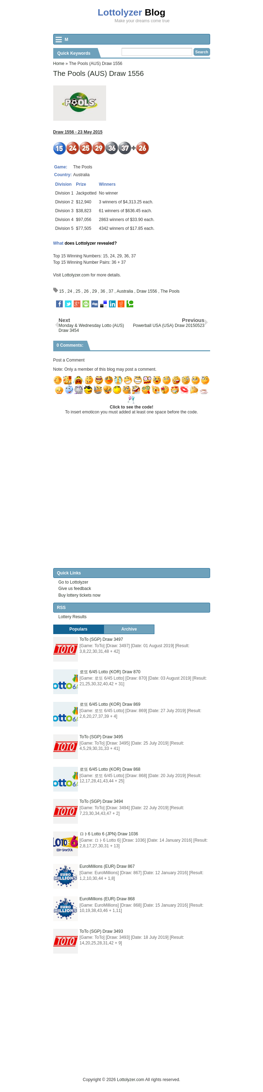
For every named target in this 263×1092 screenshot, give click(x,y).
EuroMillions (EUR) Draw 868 (107, 898)
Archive (129, 629)
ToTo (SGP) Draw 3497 (101, 639)
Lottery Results (73, 616)
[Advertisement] (158, 1026)
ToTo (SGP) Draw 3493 (101, 931)
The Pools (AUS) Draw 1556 (98, 73)
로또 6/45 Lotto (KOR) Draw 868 (110, 769)
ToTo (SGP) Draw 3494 (101, 801)
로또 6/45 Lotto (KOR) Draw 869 (110, 704)
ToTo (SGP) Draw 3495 (101, 736)
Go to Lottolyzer (73, 582)
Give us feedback (75, 588)
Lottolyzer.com (75, 275)
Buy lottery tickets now (79, 595)
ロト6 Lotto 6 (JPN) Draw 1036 (109, 833)
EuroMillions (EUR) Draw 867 (107, 866)
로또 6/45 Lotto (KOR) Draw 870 (110, 671)
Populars (78, 629)
